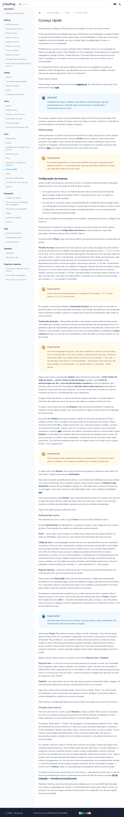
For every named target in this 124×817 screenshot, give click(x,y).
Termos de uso (40, 813)
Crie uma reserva (12, 50)
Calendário (10, 253)
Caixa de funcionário (13, 233)
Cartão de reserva (12, 42)
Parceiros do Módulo (13, 218)
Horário (9, 222)
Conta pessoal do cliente (15, 94)
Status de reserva (12, 37)
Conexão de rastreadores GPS (17, 127)
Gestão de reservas (13, 46)
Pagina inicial (11, 138)
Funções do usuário (13, 198)
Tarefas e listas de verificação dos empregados (17, 203)
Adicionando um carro (14, 119)
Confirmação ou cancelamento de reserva (18, 64)
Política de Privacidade (57, 813)
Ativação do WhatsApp (14, 178)
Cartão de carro (11, 110)
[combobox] (64, 4)
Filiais (8, 158)
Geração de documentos (15, 13)
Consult (115, 813)
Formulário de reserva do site (17, 182)
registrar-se (81, 84)
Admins (105, 813)
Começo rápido (11, 169)
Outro (67, 13)
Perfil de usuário (12, 154)
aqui (48, 148)
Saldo (8, 174)
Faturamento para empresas (16, 81)
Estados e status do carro (15, 114)
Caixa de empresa (12, 242)
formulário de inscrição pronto (64, 778)
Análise (8, 143)
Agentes (9, 187)
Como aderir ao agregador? (16, 275)
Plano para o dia (12, 257)
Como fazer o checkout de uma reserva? (17, 269)
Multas (8, 90)
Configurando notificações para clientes (17, 148)
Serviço (8, 106)
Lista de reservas (12, 24)
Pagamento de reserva (14, 29)
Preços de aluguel (12, 123)
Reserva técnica (11, 33)
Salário (8, 213)
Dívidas (8, 77)
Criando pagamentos (13, 237)
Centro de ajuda (53, 13)
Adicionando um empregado (16, 209)
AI (110, 813)
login (57, 87)
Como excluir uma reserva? (16, 280)
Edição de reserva (12, 55)
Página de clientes (12, 86)
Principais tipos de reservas (16, 59)
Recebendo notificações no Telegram (16, 163)
